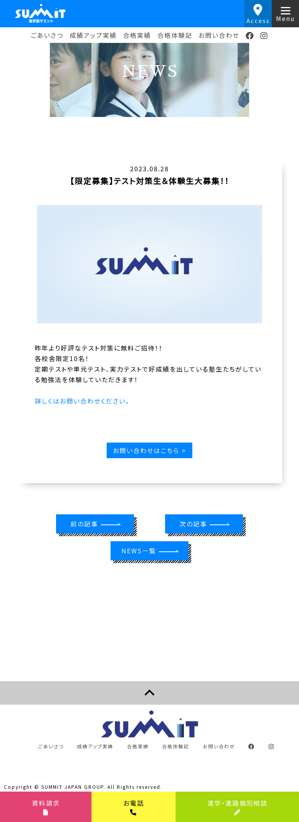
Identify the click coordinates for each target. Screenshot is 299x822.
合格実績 (137, 35)
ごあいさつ (47, 35)
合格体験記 (174, 35)
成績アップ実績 (93, 35)
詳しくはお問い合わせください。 (82, 401)
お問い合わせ (219, 35)
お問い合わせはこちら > (149, 450)
